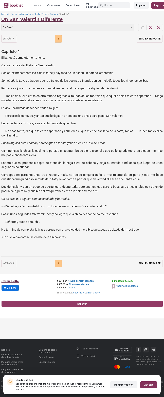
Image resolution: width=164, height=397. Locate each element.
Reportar (82, 304)
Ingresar (141, 5)
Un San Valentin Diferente (46, 14)
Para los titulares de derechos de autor (11, 356)
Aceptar (148, 384)
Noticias (5, 350)
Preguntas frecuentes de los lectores (12, 363)
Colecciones (73, 5)
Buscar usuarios (47, 362)
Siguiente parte (150, 38)
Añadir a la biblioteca (127, 286)
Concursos (53, 5)
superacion (79, 292)
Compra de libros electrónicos (48, 351)
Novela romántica (79, 284)
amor (89, 292)
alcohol (96, 292)
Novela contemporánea (22, 14)
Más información (123, 384)
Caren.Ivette (10, 281)
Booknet (5, 14)
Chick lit (72, 287)
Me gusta (10, 288)
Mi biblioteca (92, 5)
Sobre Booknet (46, 357)
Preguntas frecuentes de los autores (12, 370)
